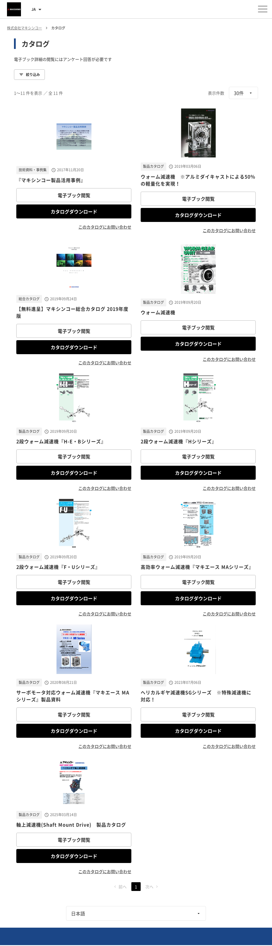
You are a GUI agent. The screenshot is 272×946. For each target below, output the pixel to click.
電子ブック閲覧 (74, 195)
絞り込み (29, 74)
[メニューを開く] (262, 9)
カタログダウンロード (74, 211)
